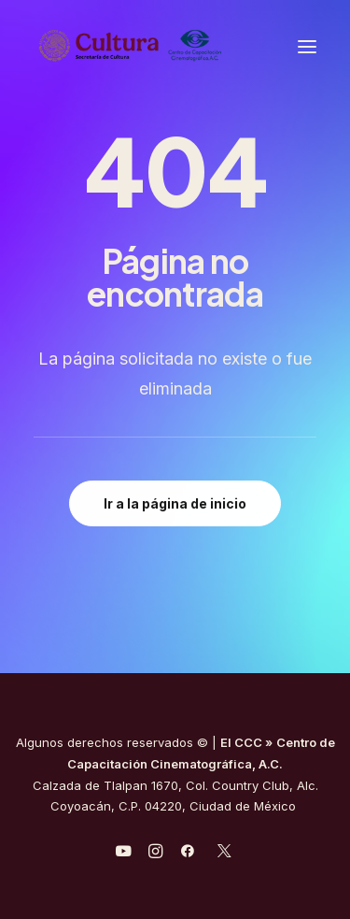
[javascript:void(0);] (155, 853)
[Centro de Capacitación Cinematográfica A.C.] (175, 46)
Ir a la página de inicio (175, 503)
